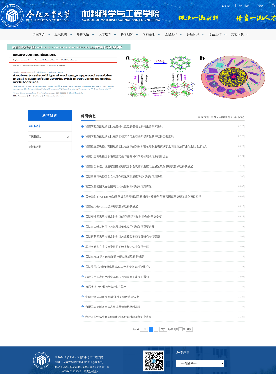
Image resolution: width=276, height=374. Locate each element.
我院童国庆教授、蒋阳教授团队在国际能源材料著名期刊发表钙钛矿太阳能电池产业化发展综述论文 (146, 146)
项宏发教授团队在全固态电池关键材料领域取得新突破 (118, 186)
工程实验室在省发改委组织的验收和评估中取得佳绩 (117, 246)
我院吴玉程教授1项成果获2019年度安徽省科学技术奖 (118, 266)
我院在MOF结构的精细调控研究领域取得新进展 (114, 256)
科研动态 (35, 126)
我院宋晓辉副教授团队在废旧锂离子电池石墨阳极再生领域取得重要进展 (129, 136)
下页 (163, 329)
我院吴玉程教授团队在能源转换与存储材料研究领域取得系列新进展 (126, 156)
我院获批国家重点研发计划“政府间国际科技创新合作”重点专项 (123, 216)
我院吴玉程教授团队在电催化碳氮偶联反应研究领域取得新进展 (124, 176)
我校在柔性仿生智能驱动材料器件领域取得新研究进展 (118, 316)
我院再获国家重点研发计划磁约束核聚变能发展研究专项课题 (122, 236)
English (226, 5)
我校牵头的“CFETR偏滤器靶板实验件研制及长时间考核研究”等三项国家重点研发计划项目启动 (143, 196)
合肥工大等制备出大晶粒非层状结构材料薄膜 (113, 306)
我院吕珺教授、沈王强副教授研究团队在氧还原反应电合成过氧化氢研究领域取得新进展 (139, 166)
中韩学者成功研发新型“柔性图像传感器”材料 (112, 296)
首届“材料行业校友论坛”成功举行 (105, 286)
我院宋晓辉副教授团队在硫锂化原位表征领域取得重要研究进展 (124, 126)
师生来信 (244, 5)
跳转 (189, 329)
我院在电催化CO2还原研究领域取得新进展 (111, 206)
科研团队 (35, 136)
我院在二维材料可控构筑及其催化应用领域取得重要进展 (119, 226)
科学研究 (49, 115)
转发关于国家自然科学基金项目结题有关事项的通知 (117, 276)
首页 (213, 117)
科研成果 (35, 146)
